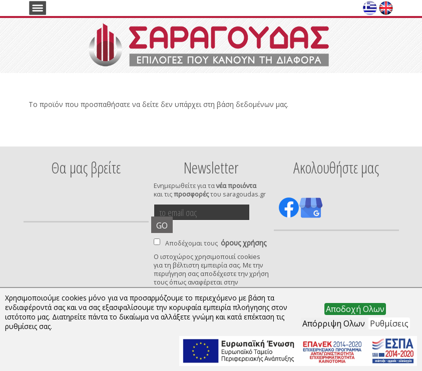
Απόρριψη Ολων (333, 323)
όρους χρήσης (243, 243)
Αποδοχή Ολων (355, 309)
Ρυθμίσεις (389, 323)
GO (162, 225)
